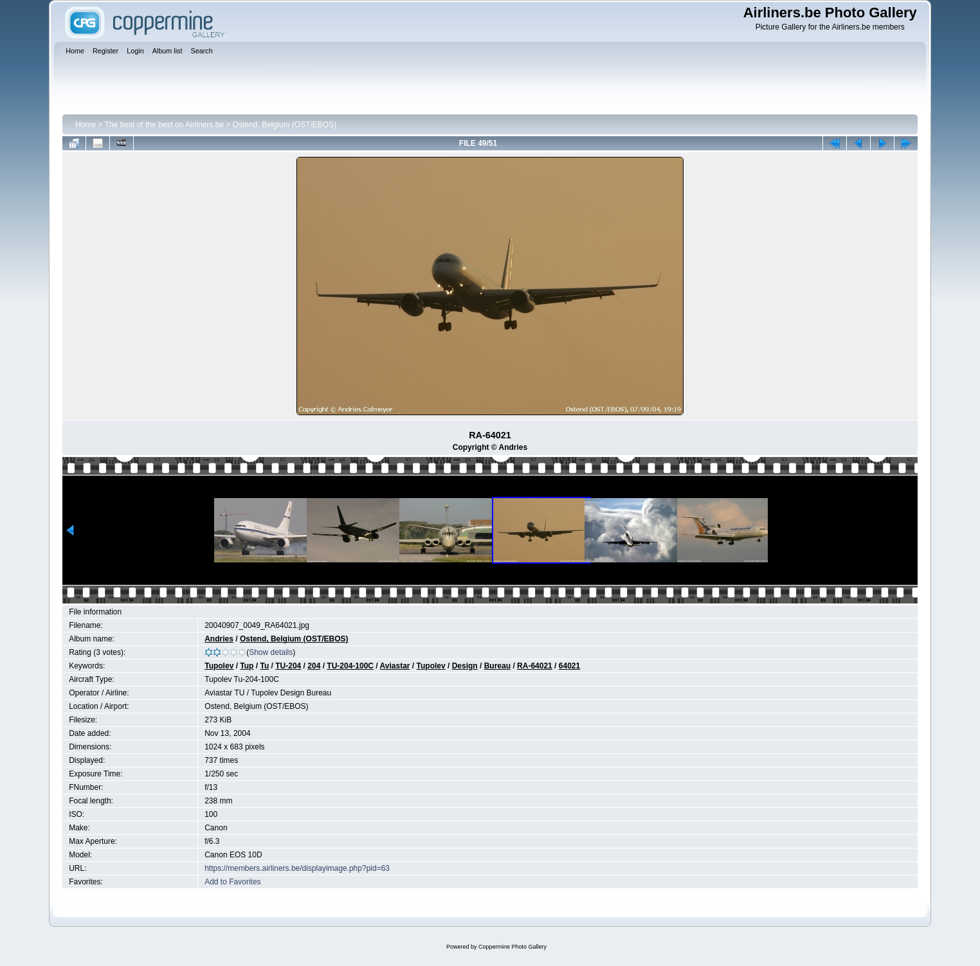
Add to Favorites (232, 881)
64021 (569, 665)
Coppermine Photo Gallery (512, 947)
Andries (218, 638)
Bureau (497, 665)
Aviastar (395, 665)
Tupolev (218, 665)
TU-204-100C (350, 665)
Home (85, 124)
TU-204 (288, 665)
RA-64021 (534, 665)
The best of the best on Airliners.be (164, 124)
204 (313, 665)
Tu (264, 665)
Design (465, 665)
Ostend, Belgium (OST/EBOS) (284, 124)
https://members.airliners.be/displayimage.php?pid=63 (297, 868)
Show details (271, 652)
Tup (246, 665)
